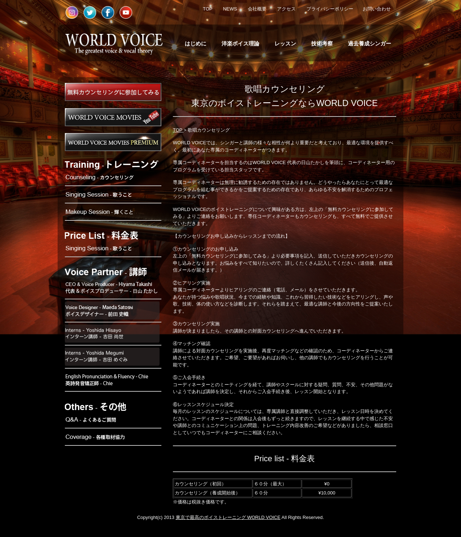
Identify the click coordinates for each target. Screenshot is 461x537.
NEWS (230, 9)
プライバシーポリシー (329, 9)
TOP (207, 9)
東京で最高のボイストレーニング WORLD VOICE (228, 517)
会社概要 (257, 9)
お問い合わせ (377, 9)
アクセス (286, 9)
